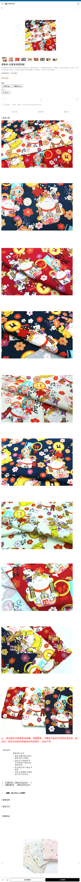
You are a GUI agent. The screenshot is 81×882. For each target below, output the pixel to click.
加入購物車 (27, 880)
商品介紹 (14, 112)
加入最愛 (5, 105)
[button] (78, 863)
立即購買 (62, 880)
